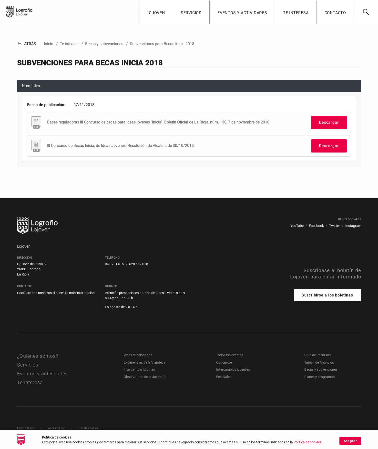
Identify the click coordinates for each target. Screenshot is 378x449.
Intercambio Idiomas (139, 369)
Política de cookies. (308, 443)
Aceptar (350, 441)
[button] (156, 12)
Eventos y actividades (42, 374)
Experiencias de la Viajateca (144, 362)
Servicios (27, 365)
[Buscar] (366, 12)
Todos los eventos (229, 355)
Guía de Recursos (317, 355)
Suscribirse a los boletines (327, 295)
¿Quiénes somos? (37, 356)
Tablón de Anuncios (319, 362)
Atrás (26, 43)
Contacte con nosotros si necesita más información (56, 293)
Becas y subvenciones (320, 369)
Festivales (223, 377)
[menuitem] (297, 225)
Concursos (224, 362)
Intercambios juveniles (233, 369)
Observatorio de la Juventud (145, 377)
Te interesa (30, 382)
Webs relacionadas (138, 355)
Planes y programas (319, 377)
